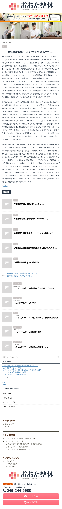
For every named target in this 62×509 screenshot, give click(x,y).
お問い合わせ (8, 398)
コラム (5, 186)
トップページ (8, 393)
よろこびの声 (6, 382)
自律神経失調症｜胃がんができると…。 (21, 276)
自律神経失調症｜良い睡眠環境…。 (28, 262)
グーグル (17, 81)
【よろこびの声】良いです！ (25, 303)
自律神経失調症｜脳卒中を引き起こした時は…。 (24, 273)
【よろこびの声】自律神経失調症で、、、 (31, 347)
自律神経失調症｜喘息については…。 (29, 204)
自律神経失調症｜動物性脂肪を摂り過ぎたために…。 (35, 248)
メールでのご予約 (9, 402)
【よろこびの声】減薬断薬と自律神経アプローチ (33, 288)
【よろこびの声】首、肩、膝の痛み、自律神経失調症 (35, 318)
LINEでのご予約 (9, 407)
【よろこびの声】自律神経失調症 (27, 332)
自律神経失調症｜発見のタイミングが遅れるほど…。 (35, 233)
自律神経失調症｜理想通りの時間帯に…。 (31, 219)
